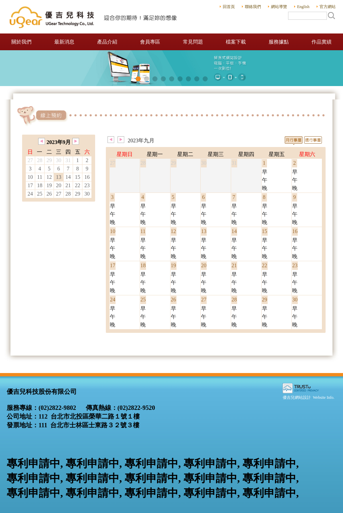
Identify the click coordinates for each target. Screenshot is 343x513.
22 (77, 185)
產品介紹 (107, 42)
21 (68, 185)
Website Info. (323, 397)
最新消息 (64, 42)
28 (68, 194)
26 (49, 194)
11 (39, 177)
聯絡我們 (253, 6)
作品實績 (322, 42)
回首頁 (229, 6)
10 (30, 177)
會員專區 (150, 42)
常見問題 (193, 42)
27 (58, 194)
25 (40, 194)
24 (30, 194)
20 (58, 185)
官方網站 (328, 6)
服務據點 (279, 42)
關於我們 (21, 42)
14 (68, 177)
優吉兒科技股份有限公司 (94, 16)
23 (87, 185)
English (303, 6)
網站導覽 (279, 6)
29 (77, 194)
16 (87, 177)
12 (49, 177)
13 (58, 177)
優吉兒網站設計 (297, 397)
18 (40, 185)
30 (87, 194)
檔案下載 (236, 42)
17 (30, 185)
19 (49, 185)
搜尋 (331, 15)
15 (77, 177)
